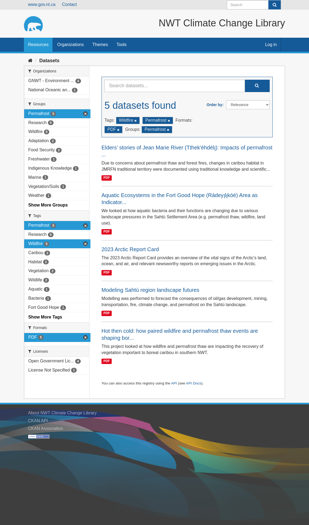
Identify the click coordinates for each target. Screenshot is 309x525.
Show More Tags (45, 317)
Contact (69, 4)
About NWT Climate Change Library (62, 413)
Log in (271, 44)
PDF (106, 178)
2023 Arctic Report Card (130, 249)
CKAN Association (45, 428)
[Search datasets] (254, 4)
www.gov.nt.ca (41, 4)
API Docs (193, 383)
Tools (122, 44)
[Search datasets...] (174, 86)
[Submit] (274, 4)
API (174, 383)
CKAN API (38, 420)
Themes (100, 44)
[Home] (30, 60)
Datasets (49, 60)
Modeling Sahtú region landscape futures (150, 290)
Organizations (70, 44)
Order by (214, 105)
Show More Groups (48, 205)
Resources (38, 44)
